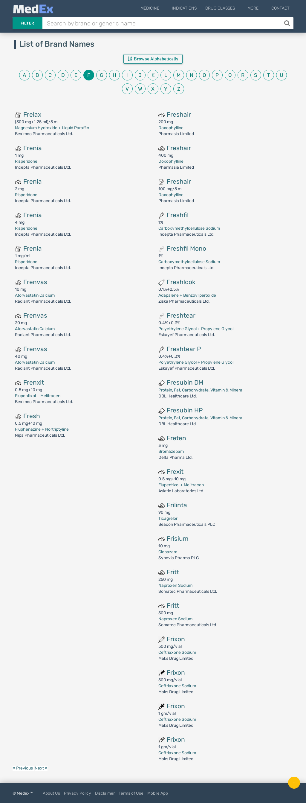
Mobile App (157, 793)
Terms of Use (131, 793)
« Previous (23, 768)
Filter (27, 23)
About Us (51, 793)
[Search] (287, 23)
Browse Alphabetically (153, 59)
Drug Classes (228, 8)
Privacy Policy (77, 793)
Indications (192, 8)
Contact (280, 8)
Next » (41, 768)
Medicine (161, 8)
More (257, 8)
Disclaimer (105, 793)
